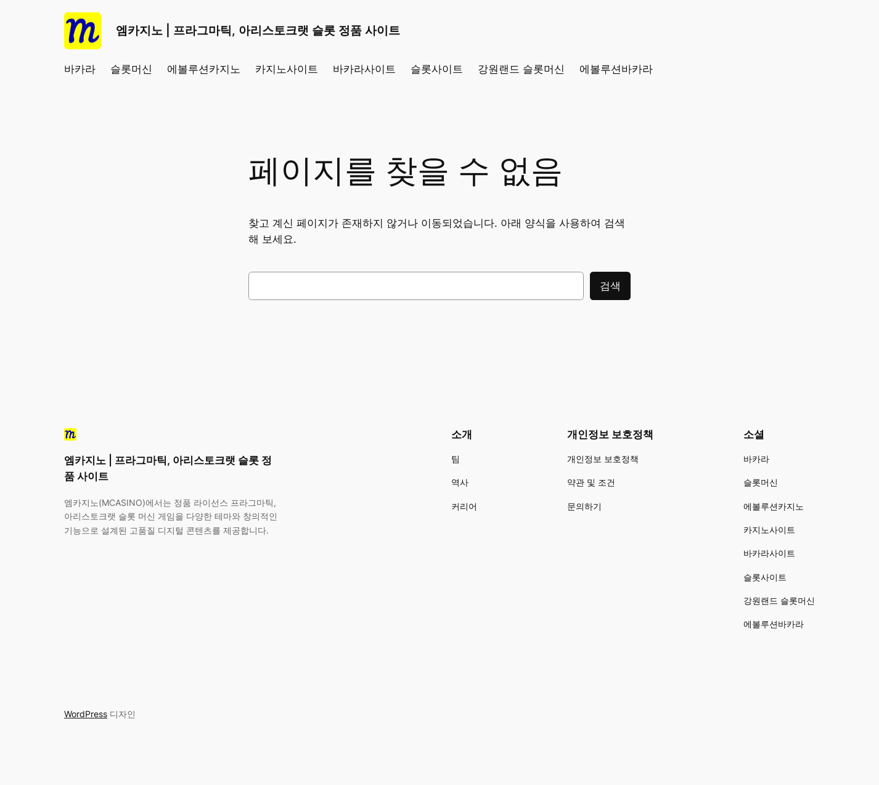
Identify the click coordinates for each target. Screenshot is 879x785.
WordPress (85, 714)
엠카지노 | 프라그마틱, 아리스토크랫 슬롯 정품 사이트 (258, 30)
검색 (610, 286)
